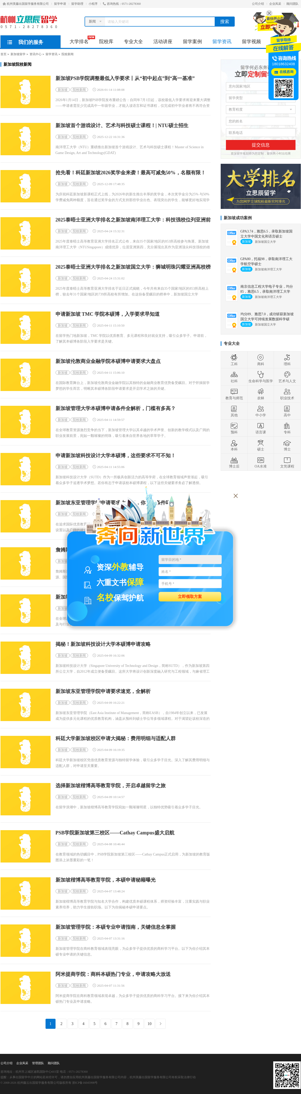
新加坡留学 (18, 54)
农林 (260, 394)
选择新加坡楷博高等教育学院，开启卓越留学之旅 (111, 785)
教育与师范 (234, 394)
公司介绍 (258, 4)
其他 (234, 411)
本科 (234, 445)
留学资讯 (221, 41)
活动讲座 (162, 41)
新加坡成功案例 (238, 218)
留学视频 (251, 41)
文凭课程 (287, 462)
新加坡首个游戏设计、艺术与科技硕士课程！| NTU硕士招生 (122, 125)
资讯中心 (36, 54)
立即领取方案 (190, 596)
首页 (4, 54)
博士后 (234, 462)
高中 (287, 411)
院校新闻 (68, 54)
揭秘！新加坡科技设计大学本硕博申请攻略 (103, 644)
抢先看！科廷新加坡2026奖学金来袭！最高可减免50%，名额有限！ (131, 172)
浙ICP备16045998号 (85, 1082)
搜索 (224, 21)
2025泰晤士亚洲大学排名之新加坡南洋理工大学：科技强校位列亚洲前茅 (133, 219)
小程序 (93, 4)
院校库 (106, 41)
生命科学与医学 (260, 377)
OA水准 (260, 462)
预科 (234, 428)
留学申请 (60, 4)
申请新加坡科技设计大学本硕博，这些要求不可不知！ (116, 455)
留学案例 (192, 41)
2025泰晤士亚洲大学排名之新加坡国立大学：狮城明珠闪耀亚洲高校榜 (133, 267)
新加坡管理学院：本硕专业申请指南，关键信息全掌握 (116, 927)
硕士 (260, 445)
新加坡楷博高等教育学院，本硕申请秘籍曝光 (106, 880)
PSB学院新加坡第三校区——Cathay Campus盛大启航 (115, 832)
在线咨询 (286, 72)
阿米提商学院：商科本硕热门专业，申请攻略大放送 (113, 974)
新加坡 (63, 90)
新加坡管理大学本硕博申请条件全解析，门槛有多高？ (116, 408)
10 (150, 1024)
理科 (287, 360)
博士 (287, 445)
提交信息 (261, 144)
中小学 (260, 411)
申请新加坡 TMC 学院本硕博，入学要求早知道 (108, 314)
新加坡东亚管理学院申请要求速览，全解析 (103, 691)
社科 (234, 377)
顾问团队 (292, 4)
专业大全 (133, 41)
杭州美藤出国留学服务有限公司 (26, 4)
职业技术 (287, 394)
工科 (234, 360)
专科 (287, 428)
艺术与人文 (287, 377)
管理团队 (38, 1063)
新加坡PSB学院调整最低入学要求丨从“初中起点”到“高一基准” (125, 78)
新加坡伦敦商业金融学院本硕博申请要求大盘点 (108, 361)
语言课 (260, 428)
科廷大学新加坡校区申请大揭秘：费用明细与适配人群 (116, 738)
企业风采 (275, 4)
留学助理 (77, 4)
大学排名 (82, 40)
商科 (260, 360)
